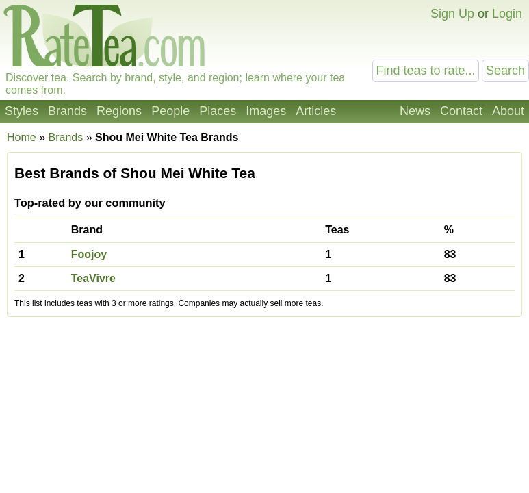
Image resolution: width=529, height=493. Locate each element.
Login (507, 14)
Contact (461, 111)
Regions (119, 111)
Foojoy (89, 254)
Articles (316, 111)
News (415, 111)
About (508, 111)
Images (266, 111)
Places (217, 111)
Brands (67, 111)
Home (21, 137)
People (170, 111)
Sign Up (452, 14)
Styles (21, 111)
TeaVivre (93, 278)
